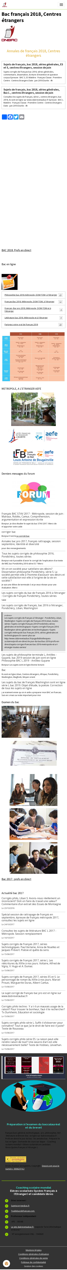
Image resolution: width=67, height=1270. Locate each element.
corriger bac (9, 532)
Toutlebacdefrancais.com (23, 1211)
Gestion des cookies (33, 1266)
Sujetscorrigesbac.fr (20, 1205)
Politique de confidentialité (33, 1262)
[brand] (5, 4)
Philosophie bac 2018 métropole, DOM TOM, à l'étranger (34, 295)
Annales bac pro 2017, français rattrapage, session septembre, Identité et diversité (31, 543)
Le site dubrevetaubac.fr (22, 1227)
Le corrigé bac (23, 536)
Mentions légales (33, 1250)
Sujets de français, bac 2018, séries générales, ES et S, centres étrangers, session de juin (33, 66)
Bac (4, 670)
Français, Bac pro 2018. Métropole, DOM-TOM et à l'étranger (34, 310)
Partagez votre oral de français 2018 (34, 324)
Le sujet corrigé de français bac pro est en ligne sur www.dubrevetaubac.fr (31, 994)
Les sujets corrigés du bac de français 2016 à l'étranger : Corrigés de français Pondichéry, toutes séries (33, 594)
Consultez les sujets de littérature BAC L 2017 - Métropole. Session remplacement (29, 932)
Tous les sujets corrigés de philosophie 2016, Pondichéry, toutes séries (28, 555)
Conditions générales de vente (33, 1258)
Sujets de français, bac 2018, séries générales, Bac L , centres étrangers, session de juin (32, 91)
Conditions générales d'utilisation (33, 1254)
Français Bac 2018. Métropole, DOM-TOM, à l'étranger (34, 301)
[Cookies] (6, 1263)
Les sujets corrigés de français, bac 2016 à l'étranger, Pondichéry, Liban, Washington (32, 607)
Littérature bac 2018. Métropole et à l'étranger (34, 317)
